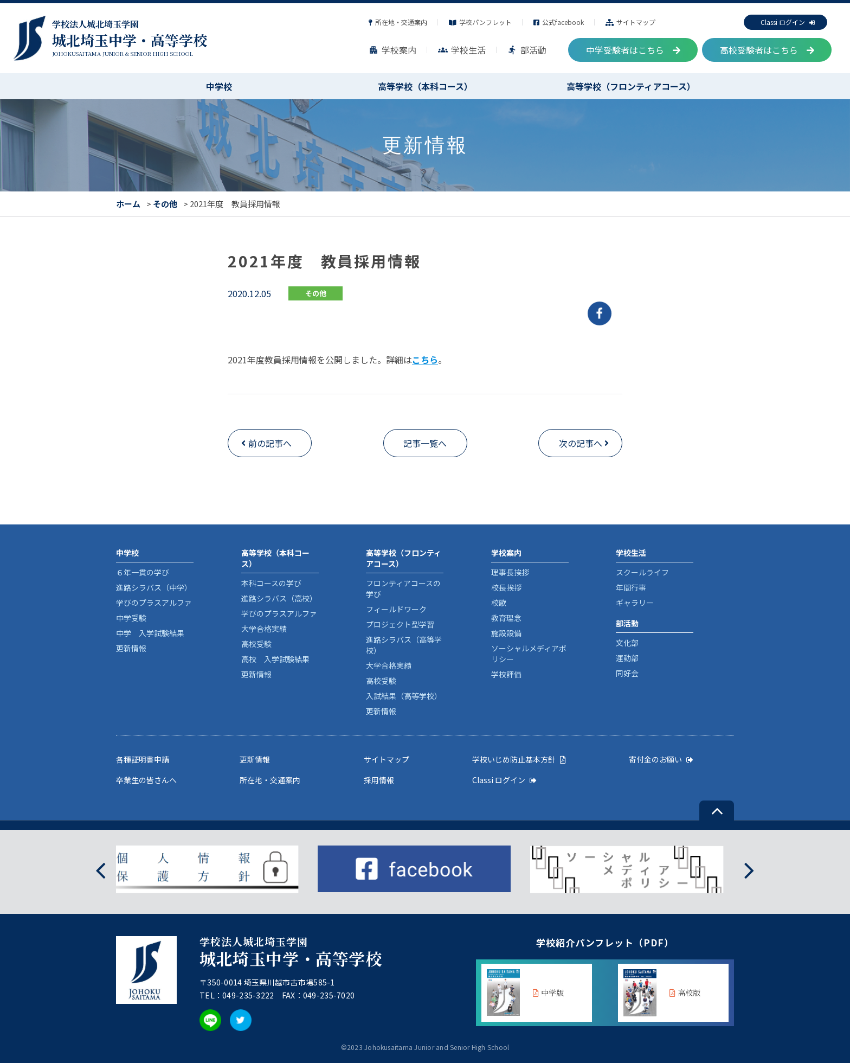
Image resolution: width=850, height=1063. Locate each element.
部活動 (526, 49)
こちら (425, 359)
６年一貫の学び (142, 572)
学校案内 (392, 49)
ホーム (128, 203)
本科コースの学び (271, 583)
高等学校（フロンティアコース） (631, 86)
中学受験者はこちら (633, 49)
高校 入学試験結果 (275, 659)
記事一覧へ (425, 443)
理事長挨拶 (510, 572)
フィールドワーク (396, 609)
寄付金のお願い (661, 759)
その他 (165, 203)
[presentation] (100, 869)
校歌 (498, 602)
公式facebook (558, 22)
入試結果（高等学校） (404, 695)
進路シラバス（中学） (154, 587)
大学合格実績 (264, 628)
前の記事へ (270, 443)
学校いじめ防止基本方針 (519, 759)
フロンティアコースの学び (403, 588)
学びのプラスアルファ (154, 602)
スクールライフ (642, 572)
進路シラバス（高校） (279, 598)
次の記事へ (580, 443)
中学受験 (131, 617)
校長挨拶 (506, 587)
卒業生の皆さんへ (146, 779)
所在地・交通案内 (398, 22)
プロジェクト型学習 (400, 624)
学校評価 (506, 674)
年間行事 (631, 587)
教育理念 (506, 617)
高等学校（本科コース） (425, 86)
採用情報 (379, 779)
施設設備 (506, 632)
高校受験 (256, 643)
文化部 (627, 642)
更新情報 (131, 648)
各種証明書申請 (142, 759)
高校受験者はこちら (767, 49)
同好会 (627, 673)
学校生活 (462, 49)
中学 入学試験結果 (150, 632)
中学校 (219, 86)
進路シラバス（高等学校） (404, 645)
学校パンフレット (480, 22)
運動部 (627, 657)
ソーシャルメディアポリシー (528, 653)
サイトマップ (630, 22)
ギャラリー (635, 602)
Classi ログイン (788, 22)
